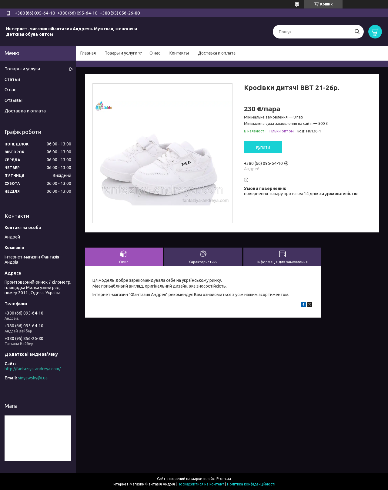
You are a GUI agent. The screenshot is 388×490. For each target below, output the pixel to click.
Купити (263, 147)
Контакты (179, 53)
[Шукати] (357, 31)
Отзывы (13, 100)
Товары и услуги (121, 53)
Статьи (12, 79)
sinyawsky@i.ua (33, 377)
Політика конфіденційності (251, 484)
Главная (88, 53)
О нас (154, 53)
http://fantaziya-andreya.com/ (33, 368)
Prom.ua (223, 479)
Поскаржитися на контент (201, 484)
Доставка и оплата (217, 53)
